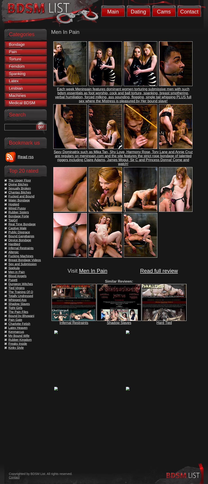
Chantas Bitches (19, 192)
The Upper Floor (19, 180)
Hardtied (14, 244)
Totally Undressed (20, 296)
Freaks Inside (17, 343)
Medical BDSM (22, 103)
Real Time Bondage (22, 224)
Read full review (159, 271)
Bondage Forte (18, 216)
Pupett (12, 280)
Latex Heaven (17, 328)
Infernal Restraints (74, 323)
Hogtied (13, 204)
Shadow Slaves (119, 323)
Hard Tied (164, 323)
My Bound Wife (18, 335)
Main (113, 12)
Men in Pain (16, 272)
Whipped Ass (17, 300)
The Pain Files (18, 312)
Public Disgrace (19, 232)
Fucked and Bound (21, 196)
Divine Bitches (18, 184)
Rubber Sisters (18, 212)
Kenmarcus (16, 332)
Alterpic (13, 252)
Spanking (17, 73)
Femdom (17, 66)
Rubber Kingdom (20, 339)
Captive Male (17, 228)
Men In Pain (93, 271)
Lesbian (16, 88)
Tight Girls (15, 308)
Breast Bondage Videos (24, 260)
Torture (15, 59)
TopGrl (12, 220)
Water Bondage (19, 200)
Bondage (17, 44)
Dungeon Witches (20, 284)
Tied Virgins (16, 288)
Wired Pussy (17, 208)
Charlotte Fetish (19, 324)
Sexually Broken (19, 188)
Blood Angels (17, 276)
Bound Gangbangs (21, 236)
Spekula (14, 268)
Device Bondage (19, 240)
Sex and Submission (22, 264)
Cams (164, 12)
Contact (189, 12)
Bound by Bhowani (21, 316)
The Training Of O (20, 292)
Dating (138, 12)
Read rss (26, 157)
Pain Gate (15, 320)
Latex (14, 81)
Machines (17, 95)
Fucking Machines (20, 256)
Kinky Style (16, 347)
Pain (13, 52)
